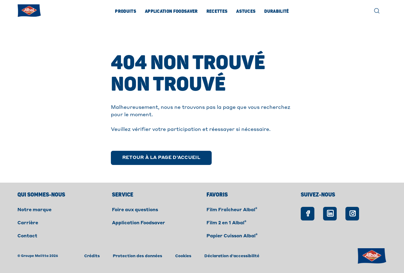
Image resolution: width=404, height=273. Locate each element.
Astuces (246, 11)
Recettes (217, 11)
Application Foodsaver (171, 11)
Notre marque (34, 210)
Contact (27, 236)
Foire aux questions (135, 210)
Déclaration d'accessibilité (231, 256)
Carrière (27, 223)
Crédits (92, 256)
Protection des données (137, 256)
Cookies (183, 256)
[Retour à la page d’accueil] (161, 158)
